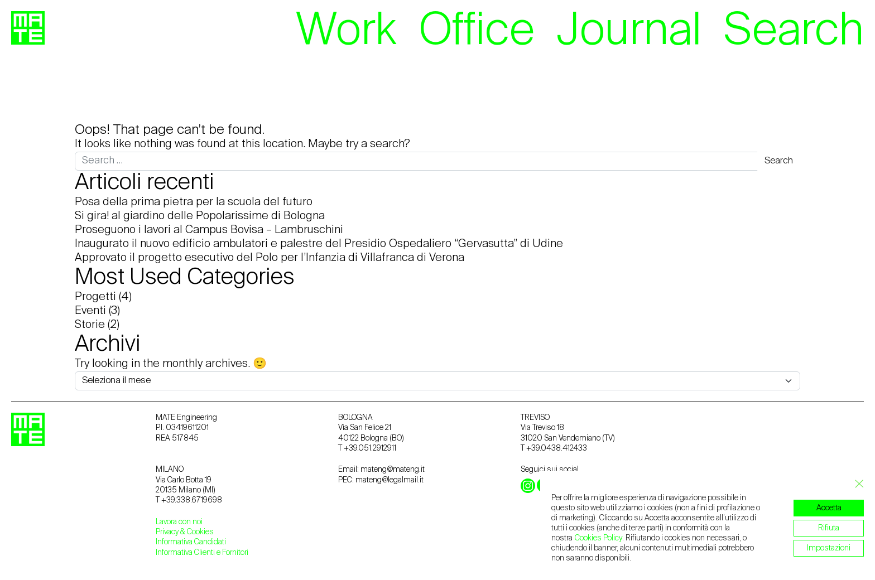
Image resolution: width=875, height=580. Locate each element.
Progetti (95, 297)
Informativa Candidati (191, 542)
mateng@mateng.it (392, 469)
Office (477, 31)
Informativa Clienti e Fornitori (202, 553)
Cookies (200, 532)
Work (346, 31)
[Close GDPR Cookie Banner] (856, 484)
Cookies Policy (598, 538)
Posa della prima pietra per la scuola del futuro (193, 202)
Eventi (90, 311)
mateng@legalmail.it (389, 480)
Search (794, 31)
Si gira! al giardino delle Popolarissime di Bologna (200, 216)
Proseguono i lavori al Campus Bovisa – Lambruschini (209, 230)
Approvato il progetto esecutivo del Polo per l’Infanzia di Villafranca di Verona (269, 258)
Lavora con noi (179, 522)
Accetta (829, 508)
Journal (629, 31)
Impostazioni (828, 548)
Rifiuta (828, 528)
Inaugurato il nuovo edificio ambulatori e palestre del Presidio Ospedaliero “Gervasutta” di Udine (319, 244)
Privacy (168, 532)
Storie (90, 325)
